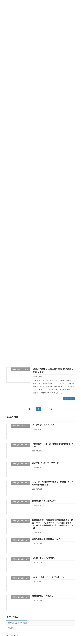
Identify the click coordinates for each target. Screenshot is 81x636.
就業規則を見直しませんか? (43, 501)
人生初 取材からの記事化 (43, 558)
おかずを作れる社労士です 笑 (45, 463)
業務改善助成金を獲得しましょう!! (47, 539)
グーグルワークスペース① (43, 425)
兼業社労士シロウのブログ (17, 623)
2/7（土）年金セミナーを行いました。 (48, 577)
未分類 (10, 628)
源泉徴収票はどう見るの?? (43, 596)
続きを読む (69, 398)
